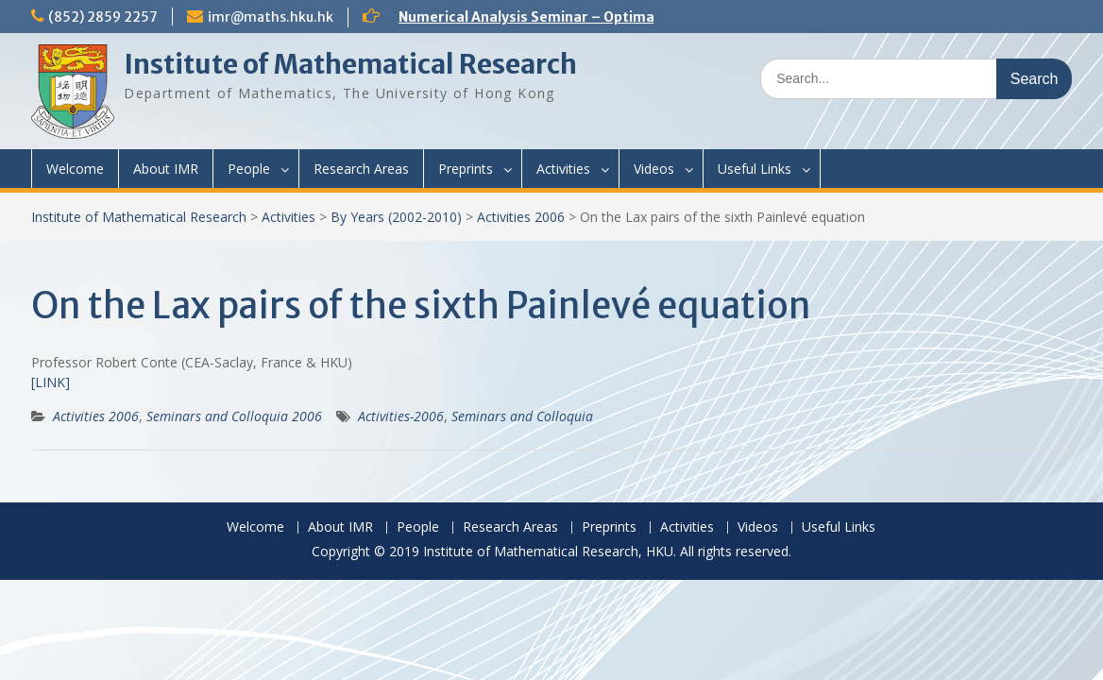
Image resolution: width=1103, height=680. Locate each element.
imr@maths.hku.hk (270, 17)
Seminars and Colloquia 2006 (234, 416)
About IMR (165, 169)
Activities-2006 (401, 416)
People (249, 169)
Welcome (75, 169)
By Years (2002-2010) (396, 217)
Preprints (465, 169)
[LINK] (50, 382)
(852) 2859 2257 (103, 17)
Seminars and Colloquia (522, 416)
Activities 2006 (521, 217)
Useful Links (754, 169)
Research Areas (361, 169)
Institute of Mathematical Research (350, 64)
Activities (563, 169)
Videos (654, 169)
